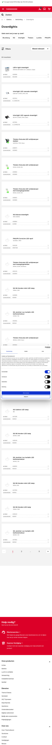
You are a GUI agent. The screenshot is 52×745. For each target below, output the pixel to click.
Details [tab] (26, 351)
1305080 (30, 74)
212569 (30, 224)
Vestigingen (5, 740)
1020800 (30, 200)
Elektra (9, 19)
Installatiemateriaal (8, 679)
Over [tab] (43, 351)
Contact (4, 737)
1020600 (30, 174)
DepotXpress (6, 703)
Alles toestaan (26, 392)
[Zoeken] (29, 15)
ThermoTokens (6, 692)
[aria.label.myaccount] (40, 9)
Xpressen (5, 696)
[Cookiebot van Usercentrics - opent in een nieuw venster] (41, 347)
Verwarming (5, 675)
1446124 (30, 514)
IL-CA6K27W (30, 100)
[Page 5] (39, 551)
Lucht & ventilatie (7, 672)
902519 (30, 468)
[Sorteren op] (40, 49)
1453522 (30, 345)
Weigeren (26, 396)
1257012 (30, 98)
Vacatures (5, 733)
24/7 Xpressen (6, 699)
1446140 (30, 440)
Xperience (5, 706)
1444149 (30, 245)
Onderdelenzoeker (7, 709)
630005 (30, 297)
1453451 (30, 321)
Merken (4, 668)
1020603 (30, 150)
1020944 (30, 273)
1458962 (30, 172)
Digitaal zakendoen (8, 713)
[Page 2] (22, 551)
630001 (30, 492)
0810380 (30, 77)
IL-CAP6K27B (30, 124)
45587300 (30, 248)
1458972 (30, 148)
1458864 (30, 221)
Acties (4, 665)
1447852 (30, 539)
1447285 (30, 416)
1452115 (30, 271)
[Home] (2, 19)
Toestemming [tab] (9, 351)
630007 (30, 516)
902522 (30, 542)
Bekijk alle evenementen (9, 716)
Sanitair (4, 682)
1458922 (30, 197)
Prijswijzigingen (6, 719)
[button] (48, 551)
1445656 (30, 295)
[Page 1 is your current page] (13, 551)
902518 (30, 323)
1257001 (30, 122)
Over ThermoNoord (8, 730)
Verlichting (19, 19)
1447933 (30, 490)
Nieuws (4, 743)
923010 (30, 419)
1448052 (30, 466)
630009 (30, 443)
